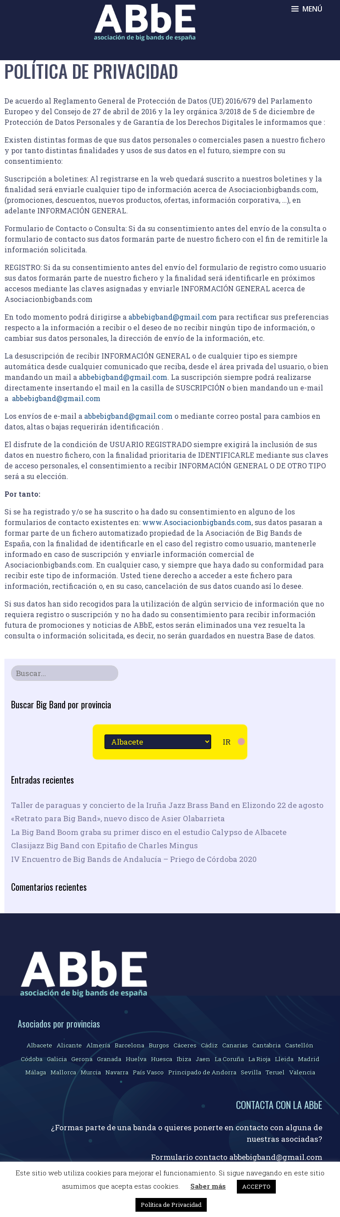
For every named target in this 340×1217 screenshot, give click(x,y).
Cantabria (266, 1045)
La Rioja (259, 1059)
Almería (98, 1045)
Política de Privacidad (171, 1205)
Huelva (136, 1059)
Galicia (57, 1059)
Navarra (116, 1072)
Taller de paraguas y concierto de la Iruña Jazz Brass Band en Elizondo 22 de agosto (167, 805)
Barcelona (129, 1045)
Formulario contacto (190, 1157)
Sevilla (251, 1072)
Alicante (69, 1045)
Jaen (203, 1059)
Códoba (31, 1059)
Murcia (91, 1072)
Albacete (39, 1045)
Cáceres (185, 1045)
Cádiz (209, 1045)
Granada (109, 1059)
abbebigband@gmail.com (172, 316)
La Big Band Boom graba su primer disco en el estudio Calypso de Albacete (148, 832)
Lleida (284, 1059)
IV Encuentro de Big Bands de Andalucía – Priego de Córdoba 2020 (134, 859)
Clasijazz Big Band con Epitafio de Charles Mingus (104, 845)
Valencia (302, 1072)
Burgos (159, 1045)
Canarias (235, 1045)
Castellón (299, 1045)
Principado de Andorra (202, 1072)
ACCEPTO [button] (256, 1186)
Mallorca (63, 1072)
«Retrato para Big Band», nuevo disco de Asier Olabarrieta (118, 818)
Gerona (82, 1059)
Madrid (309, 1059)
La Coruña (229, 1059)
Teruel (275, 1072)
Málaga (35, 1072)
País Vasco (148, 1072)
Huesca (161, 1059)
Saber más (208, 1186)
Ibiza (184, 1059)
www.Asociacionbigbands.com (196, 522)
